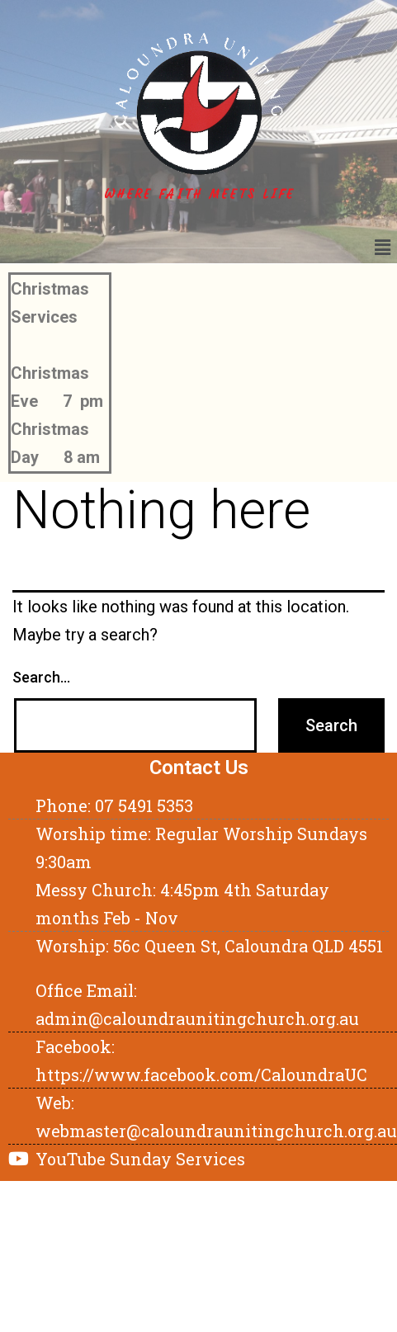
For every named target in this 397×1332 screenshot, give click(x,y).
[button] (383, 247)
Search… (41, 677)
